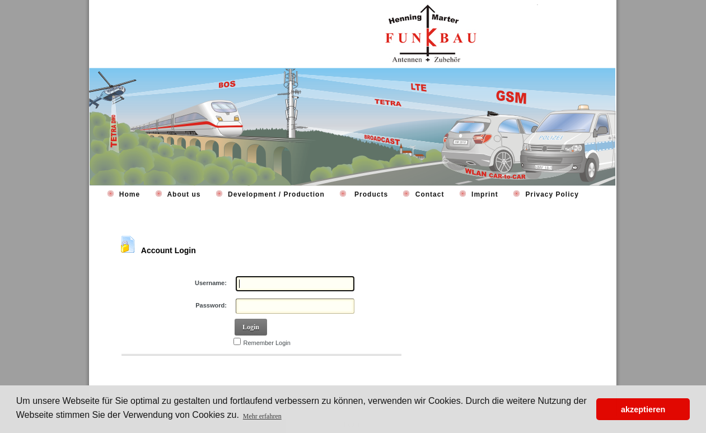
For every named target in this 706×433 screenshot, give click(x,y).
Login (250, 327)
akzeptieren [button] (643, 409)
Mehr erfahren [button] (262, 416)
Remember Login (267, 342)
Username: (211, 283)
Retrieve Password (155, 370)
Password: (211, 305)
